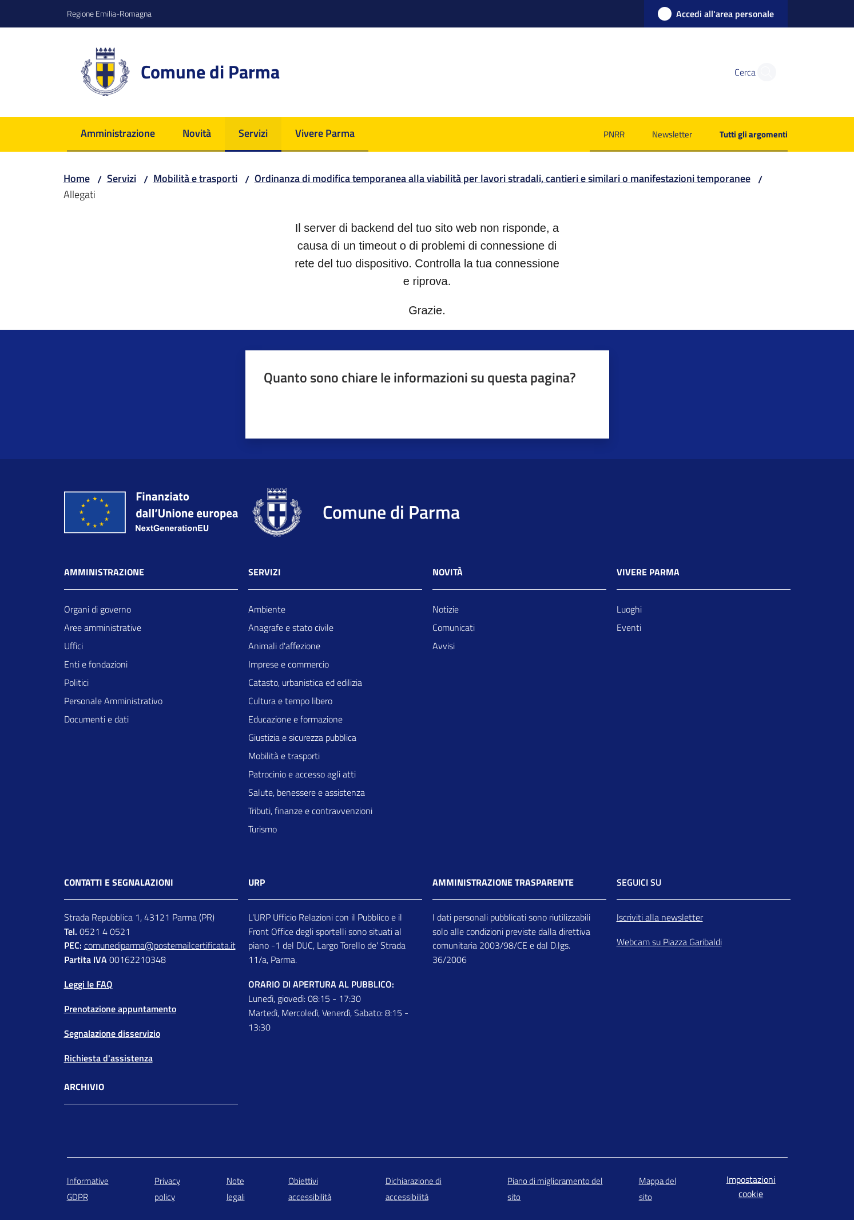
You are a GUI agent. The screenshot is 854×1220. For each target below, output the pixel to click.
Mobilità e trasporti (195, 178)
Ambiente (266, 609)
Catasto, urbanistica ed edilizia (305, 682)
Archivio (84, 1086)
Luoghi (629, 609)
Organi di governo (97, 609)
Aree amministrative (102, 627)
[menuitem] (118, 134)
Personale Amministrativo (113, 701)
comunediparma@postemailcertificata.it (160, 945)
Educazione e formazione (295, 719)
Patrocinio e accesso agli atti (302, 774)
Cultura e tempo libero (290, 701)
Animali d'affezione (284, 646)
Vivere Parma (648, 572)
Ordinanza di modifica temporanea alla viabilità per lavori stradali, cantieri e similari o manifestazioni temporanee (502, 178)
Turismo (262, 829)
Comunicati (453, 627)
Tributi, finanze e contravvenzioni (310, 811)
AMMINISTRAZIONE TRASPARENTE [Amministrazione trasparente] (503, 882)
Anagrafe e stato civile (290, 627)
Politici (76, 682)
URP (256, 882)
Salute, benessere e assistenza (306, 792)
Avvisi (443, 646)
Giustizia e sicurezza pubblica (302, 737)
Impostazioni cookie (751, 1186)
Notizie (445, 609)
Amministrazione (104, 572)
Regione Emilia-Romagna (109, 13)
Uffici (73, 646)
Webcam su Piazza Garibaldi (669, 942)
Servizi (121, 178)
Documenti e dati (96, 719)
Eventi (629, 627)
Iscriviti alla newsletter (660, 917)
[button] (763, 72)
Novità (447, 572)
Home (76, 178)
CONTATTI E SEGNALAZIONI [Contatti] (118, 882)
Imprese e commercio (288, 664)
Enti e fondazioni (96, 664)
